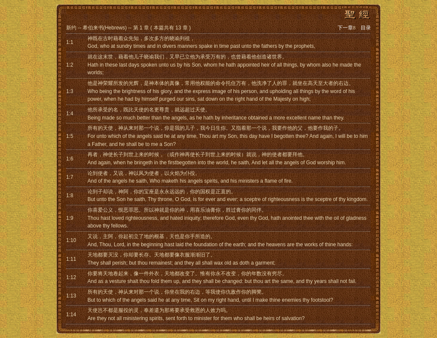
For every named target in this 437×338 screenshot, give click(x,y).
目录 (366, 28)
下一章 (346, 28)
